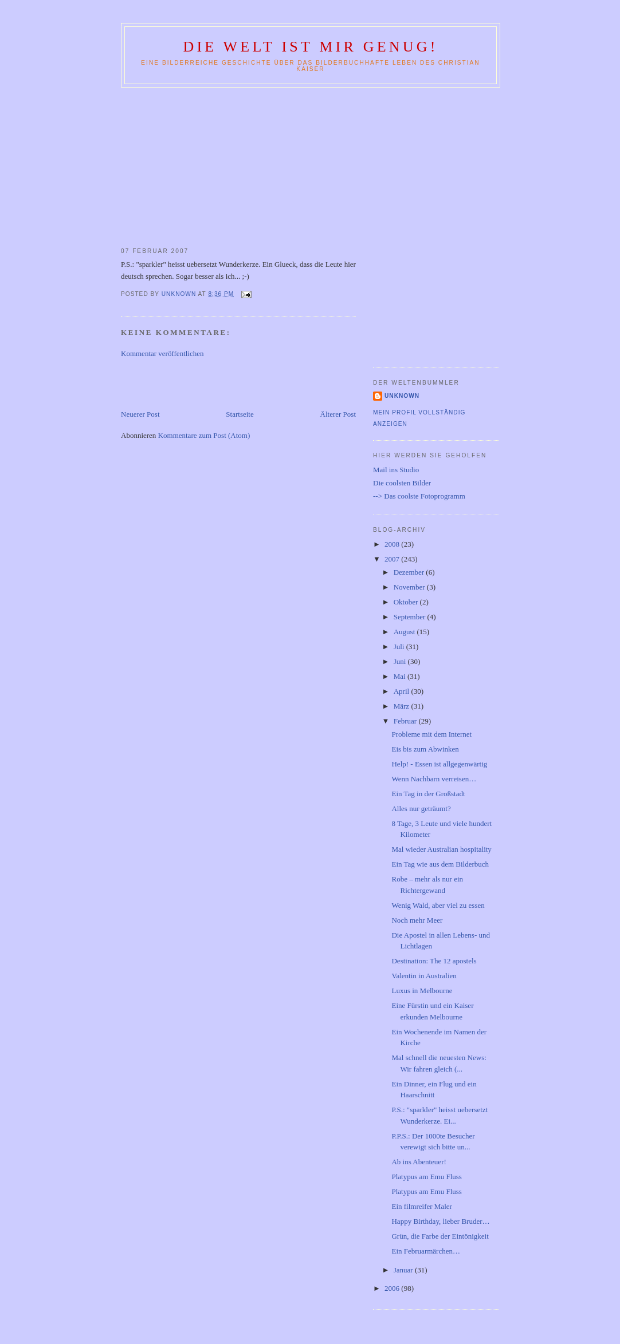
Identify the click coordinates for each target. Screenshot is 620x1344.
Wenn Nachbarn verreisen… (433, 778)
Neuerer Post (140, 414)
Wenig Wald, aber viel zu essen (437, 905)
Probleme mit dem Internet (431, 734)
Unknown (401, 396)
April (402, 691)
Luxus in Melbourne (421, 990)
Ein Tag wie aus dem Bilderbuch (440, 864)
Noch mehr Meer (416, 920)
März (402, 706)
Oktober (407, 602)
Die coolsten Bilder (402, 483)
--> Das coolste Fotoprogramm (419, 496)
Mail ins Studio (396, 469)
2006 (392, 1288)
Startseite (239, 414)
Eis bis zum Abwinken (424, 749)
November (410, 587)
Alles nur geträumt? (420, 808)
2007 (392, 559)
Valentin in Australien (423, 975)
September (410, 616)
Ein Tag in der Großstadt (428, 793)
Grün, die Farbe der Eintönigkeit (439, 1236)
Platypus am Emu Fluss (426, 1176)
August (405, 631)
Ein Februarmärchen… (425, 1251)
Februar (406, 721)
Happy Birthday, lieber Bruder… (440, 1221)
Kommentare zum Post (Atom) (204, 435)
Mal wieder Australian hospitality (441, 849)
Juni (401, 661)
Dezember (410, 572)
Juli (400, 646)
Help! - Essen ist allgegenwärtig (439, 764)
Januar (404, 1270)
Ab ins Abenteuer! (418, 1161)
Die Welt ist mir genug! (310, 46)
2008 (392, 544)
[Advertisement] (310, 164)
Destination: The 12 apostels (433, 960)
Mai (400, 676)
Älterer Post (338, 414)
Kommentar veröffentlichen (162, 353)
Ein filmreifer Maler (421, 1206)
